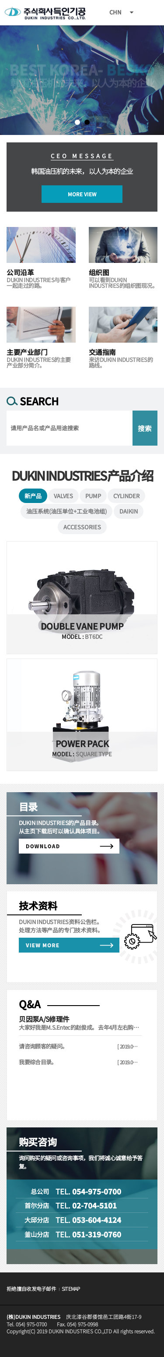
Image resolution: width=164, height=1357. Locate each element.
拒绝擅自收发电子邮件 (31, 1288)
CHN (115, 12)
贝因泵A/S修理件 (44, 1019)
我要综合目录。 (37, 1062)
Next (7, 80)
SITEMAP (71, 1288)
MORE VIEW (82, 194)
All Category (148, 12)
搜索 (145, 428)
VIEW (82, 598)
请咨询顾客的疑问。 (43, 1046)
